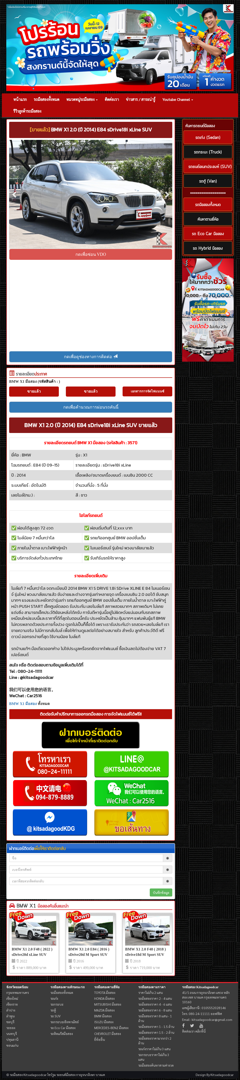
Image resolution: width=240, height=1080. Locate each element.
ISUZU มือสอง (103, 1022)
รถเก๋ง (54, 998)
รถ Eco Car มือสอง (62, 1028)
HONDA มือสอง (104, 998)
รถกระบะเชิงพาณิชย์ (64, 1022)
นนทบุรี (11, 1033)
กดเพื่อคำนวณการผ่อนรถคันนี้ (90, 407)
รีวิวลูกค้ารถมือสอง (27, 111)
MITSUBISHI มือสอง (107, 1004)
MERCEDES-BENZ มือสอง (111, 1028)
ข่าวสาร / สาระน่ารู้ (140, 99)
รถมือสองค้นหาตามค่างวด (156, 1065)
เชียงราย (12, 1004)
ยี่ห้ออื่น (99, 1039)
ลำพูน (10, 1016)
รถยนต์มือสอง (65, 1074)
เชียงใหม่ (12, 998)
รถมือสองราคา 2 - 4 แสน (155, 998)
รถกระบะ (57, 1004)
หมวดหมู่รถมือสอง (82, 99)
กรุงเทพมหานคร (17, 992)
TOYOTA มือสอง (104, 992)
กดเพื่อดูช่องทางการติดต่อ (90, 356)
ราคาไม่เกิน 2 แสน (150, 992)
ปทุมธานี (12, 1039)
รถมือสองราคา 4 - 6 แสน (155, 1004)
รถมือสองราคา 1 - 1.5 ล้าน (156, 1026)
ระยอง (10, 1028)
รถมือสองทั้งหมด (46, 99)
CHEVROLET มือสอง (107, 1033)
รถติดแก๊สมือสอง (61, 1033)
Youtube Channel (177, 99)
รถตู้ (53, 1010)
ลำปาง (10, 1010)
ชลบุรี (10, 1022)
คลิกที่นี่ (200, 1031)
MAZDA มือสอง (104, 1010)
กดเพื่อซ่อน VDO (90, 254)
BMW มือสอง (103, 1016)
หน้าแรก (20, 99)
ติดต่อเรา (112, 99)
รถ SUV (55, 1016)
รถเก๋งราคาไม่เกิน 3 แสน (154, 1049)
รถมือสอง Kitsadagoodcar (200, 987)
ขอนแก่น (12, 1045)
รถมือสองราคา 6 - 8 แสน (155, 1010)
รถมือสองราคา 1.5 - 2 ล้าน (156, 1032)
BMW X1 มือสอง (23, 704)
